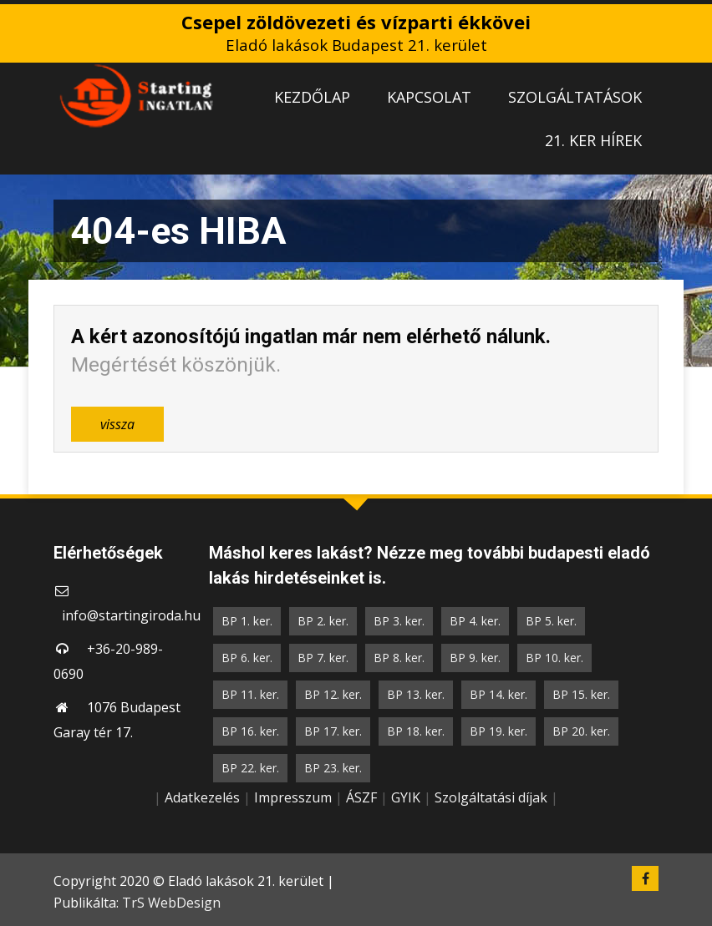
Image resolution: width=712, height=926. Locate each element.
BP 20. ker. (581, 731)
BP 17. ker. (333, 731)
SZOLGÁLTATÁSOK (575, 97)
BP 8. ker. (399, 657)
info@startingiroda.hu (131, 615)
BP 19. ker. (498, 731)
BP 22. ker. (250, 768)
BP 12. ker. (333, 694)
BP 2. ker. (323, 621)
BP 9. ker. (475, 657)
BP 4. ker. (475, 621)
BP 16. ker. (250, 731)
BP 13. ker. (416, 694)
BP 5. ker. (551, 621)
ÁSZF (361, 797)
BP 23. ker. (333, 768)
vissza (117, 424)
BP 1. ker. (246, 621)
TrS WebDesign (171, 902)
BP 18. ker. (416, 731)
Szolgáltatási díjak (491, 797)
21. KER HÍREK (593, 140)
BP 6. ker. (246, 657)
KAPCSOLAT (429, 97)
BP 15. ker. (581, 694)
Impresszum (293, 797)
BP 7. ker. (323, 657)
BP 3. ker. (399, 621)
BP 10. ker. (554, 657)
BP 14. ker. (498, 694)
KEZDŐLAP (312, 97)
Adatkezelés (202, 797)
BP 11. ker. (250, 694)
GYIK (405, 797)
